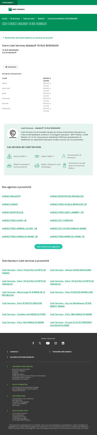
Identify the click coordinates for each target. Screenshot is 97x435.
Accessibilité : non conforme (23, 398)
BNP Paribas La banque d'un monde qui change (16, 9)
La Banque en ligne (19, 418)
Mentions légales (18, 371)
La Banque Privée (19, 416)
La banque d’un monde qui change (25, 387)
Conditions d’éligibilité (20, 402)
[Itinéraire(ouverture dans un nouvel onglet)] (48, 58)
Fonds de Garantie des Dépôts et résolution (29, 376)
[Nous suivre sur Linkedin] (63, 344)
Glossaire (16, 405)
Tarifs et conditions (19, 403)
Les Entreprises (18, 415)
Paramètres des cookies (21, 377)
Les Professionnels (19, 413)
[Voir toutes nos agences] (48, 246)
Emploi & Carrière (19, 390)
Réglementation (18, 374)
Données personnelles (21, 369)
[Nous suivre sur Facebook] (33, 344)
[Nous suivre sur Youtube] (48, 344)
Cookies (15, 372)
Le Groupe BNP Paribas (21, 420)
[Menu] (3, 9)
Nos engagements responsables (24, 389)
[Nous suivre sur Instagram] (55, 344)
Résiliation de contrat (20, 379)
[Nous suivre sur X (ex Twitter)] (40, 344)
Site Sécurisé (17, 400)
